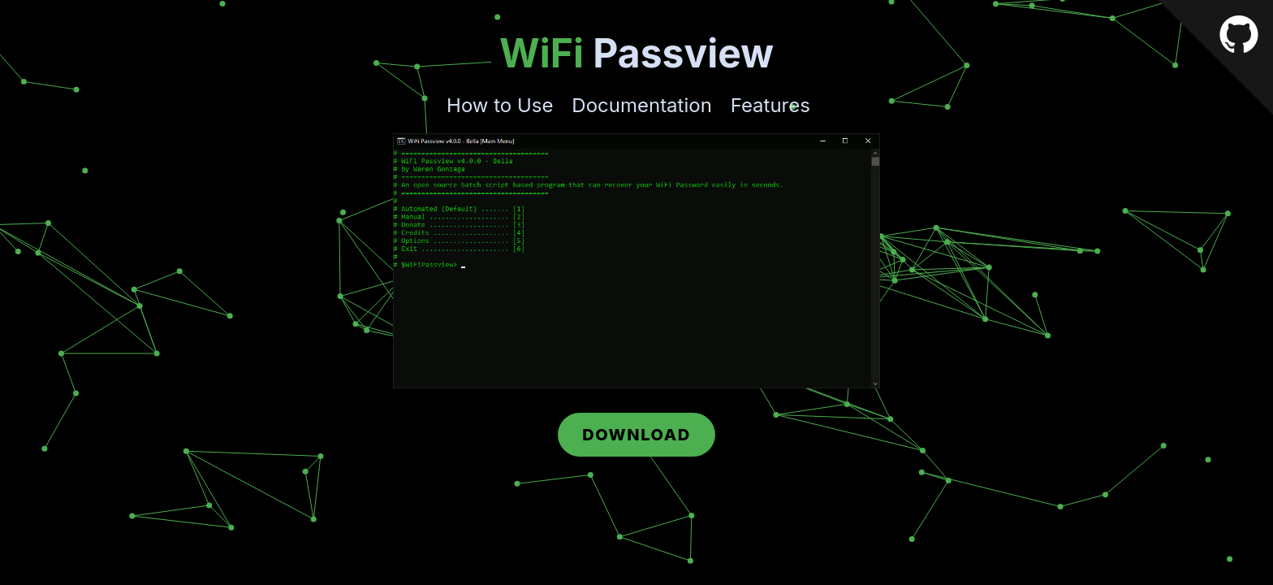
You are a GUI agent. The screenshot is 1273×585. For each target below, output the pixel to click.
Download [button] (636, 434)
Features (770, 105)
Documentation (642, 105)
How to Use (500, 105)
